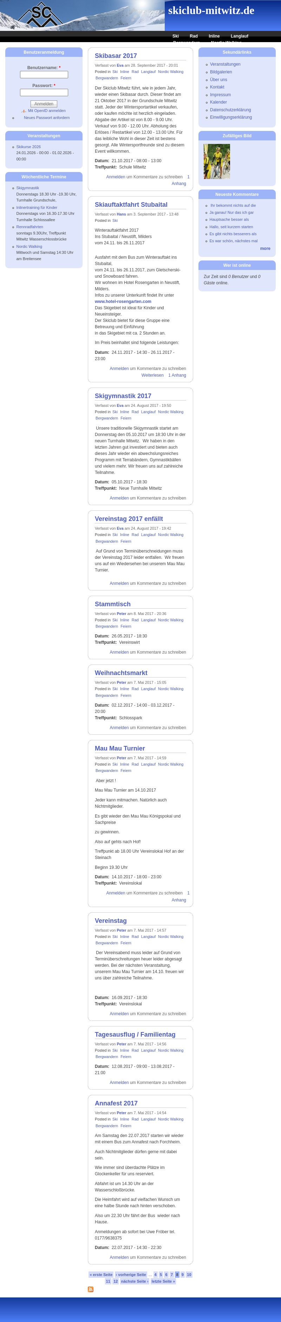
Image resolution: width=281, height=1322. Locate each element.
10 (189, 1275)
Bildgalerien (221, 72)
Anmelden (115, 176)
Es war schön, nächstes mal (234, 241)
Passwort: (43, 85)
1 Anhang (177, 375)
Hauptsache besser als (229, 219)
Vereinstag (111, 920)
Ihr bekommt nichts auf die (233, 205)
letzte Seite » (163, 1281)
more (265, 248)
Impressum (220, 94)
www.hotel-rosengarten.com (123, 301)
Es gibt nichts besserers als (233, 234)
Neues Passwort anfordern (47, 117)
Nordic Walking (226, 42)
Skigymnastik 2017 (123, 395)
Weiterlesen (153, 375)
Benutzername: (44, 67)
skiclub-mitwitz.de (211, 10)
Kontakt (217, 87)
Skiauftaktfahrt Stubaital (131, 204)
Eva (120, 65)
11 (108, 1281)
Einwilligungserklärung (231, 117)
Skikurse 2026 (29, 147)
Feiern (125, 78)
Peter (121, 614)
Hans (121, 214)
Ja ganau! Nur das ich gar (232, 212)
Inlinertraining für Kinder (37, 207)
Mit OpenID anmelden (47, 110)
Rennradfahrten (30, 227)
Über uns (218, 79)
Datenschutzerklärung (230, 109)
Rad (194, 36)
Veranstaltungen (225, 64)
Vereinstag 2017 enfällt (129, 518)
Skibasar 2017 (116, 55)
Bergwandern (186, 42)
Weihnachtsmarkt (121, 672)
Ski (175, 36)
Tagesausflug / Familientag (135, 1034)
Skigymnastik (28, 188)
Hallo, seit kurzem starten (231, 227)
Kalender (218, 102)
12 (115, 1281)
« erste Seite (101, 1275)
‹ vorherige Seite (131, 1275)
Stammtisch (113, 604)
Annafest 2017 (116, 1103)
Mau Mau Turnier (120, 748)
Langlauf (239, 36)
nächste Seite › (135, 1281)
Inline (214, 36)
